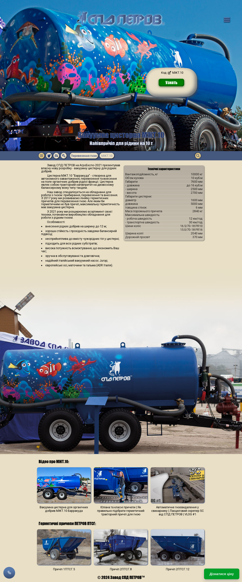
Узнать (171, 82)
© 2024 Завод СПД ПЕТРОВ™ (121, 577)
